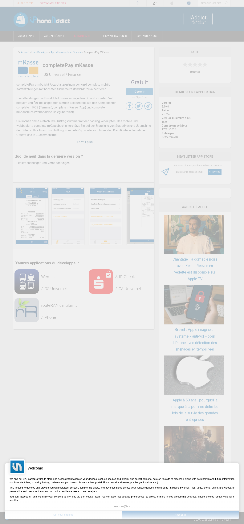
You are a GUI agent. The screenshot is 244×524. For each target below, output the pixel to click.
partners (33, 478)
